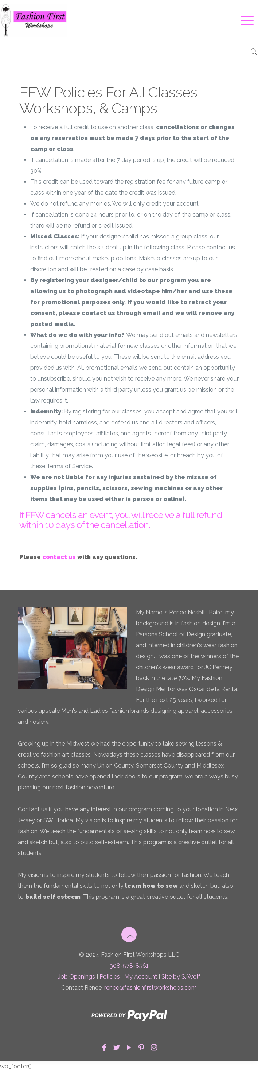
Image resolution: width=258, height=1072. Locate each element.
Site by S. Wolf (180, 976)
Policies (109, 976)
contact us (59, 557)
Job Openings (76, 976)
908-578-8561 (129, 965)
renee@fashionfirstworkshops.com (150, 987)
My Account (140, 976)
